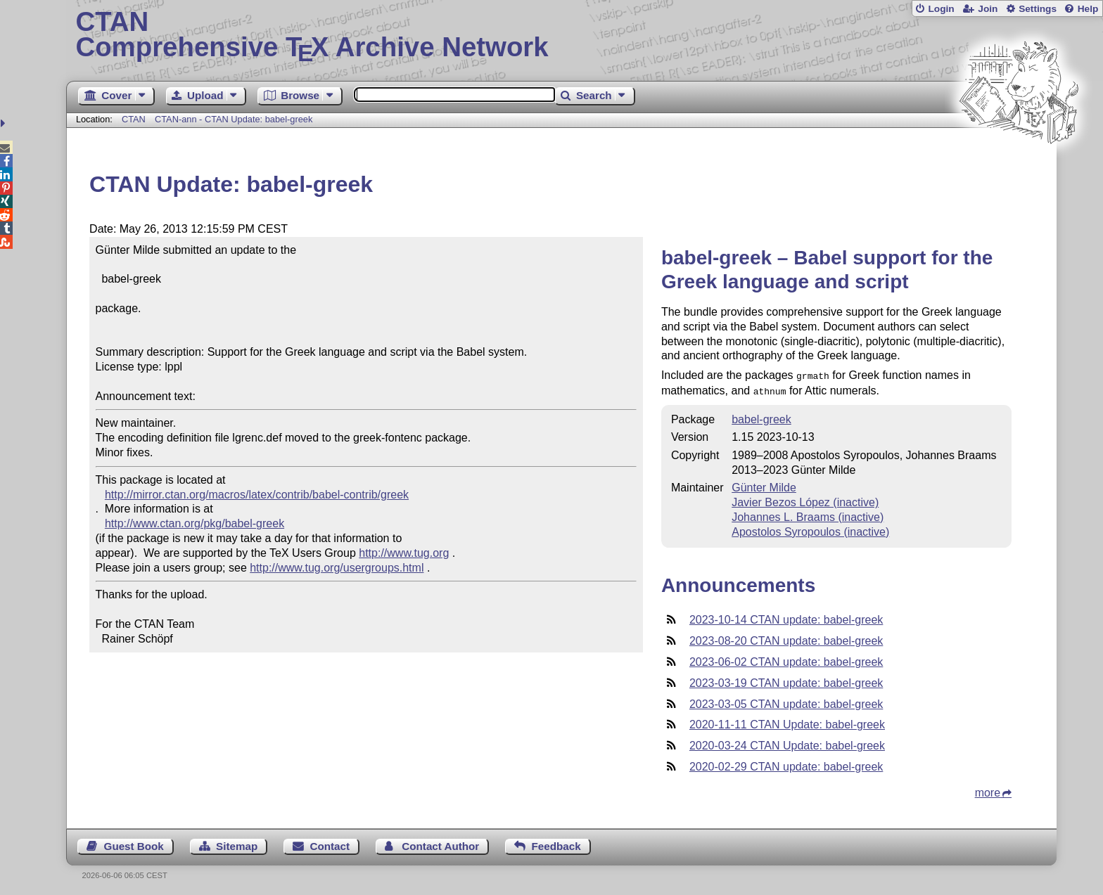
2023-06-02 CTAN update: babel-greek (786, 659)
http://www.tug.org (404, 553)
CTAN (134, 119)
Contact (330, 843)
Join (987, 9)
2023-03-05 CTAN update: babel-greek (786, 701)
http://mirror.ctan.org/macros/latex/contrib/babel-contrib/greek (257, 495)
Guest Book (134, 843)
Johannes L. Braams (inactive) (808, 514)
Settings (1038, 9)
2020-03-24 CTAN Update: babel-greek (787, 743)
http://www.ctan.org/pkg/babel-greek (194, 523)
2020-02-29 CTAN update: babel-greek (786, 764)
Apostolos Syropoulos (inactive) (810, 529)
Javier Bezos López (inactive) (805, 500)
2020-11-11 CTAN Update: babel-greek (787, 722)
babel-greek (761, 417)
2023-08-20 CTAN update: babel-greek (786, 638)
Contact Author (440, 843)
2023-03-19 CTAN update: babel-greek (786, 680)
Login (941, 9)
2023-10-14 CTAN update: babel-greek (786, 617)
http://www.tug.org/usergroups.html (336, 568)
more (987, 790)
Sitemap (236, 843)
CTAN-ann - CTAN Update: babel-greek (233, 119)
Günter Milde (764, 485)
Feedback (556, 843)
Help (1088, 9)
